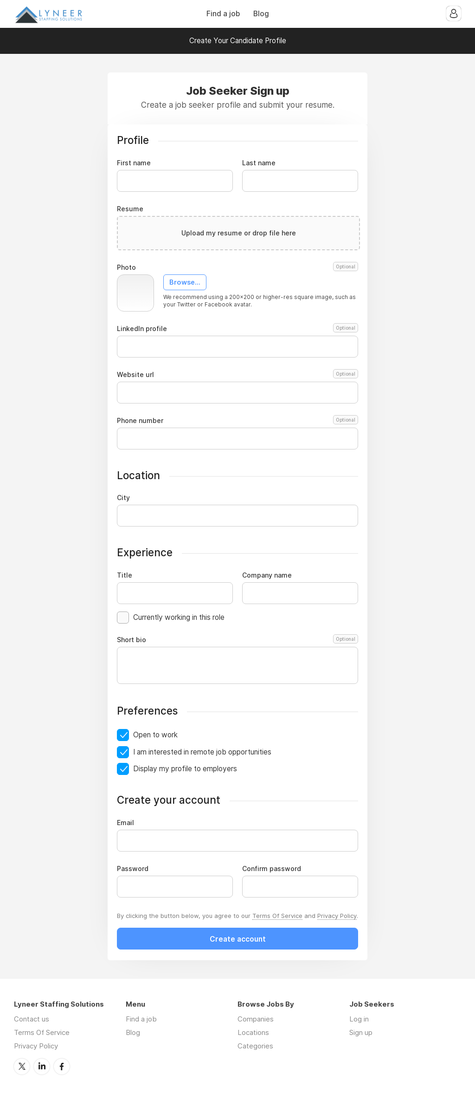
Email (125, 823)
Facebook (62, 1066)
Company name (267, 575)
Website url (237, 374)
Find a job (223, 13)
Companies (256, 1019)
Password (132, 868)
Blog (261, 13)
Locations (253, 1032)
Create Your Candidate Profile (237, 40)
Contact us (31, 1019)
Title (124, 575)
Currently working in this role (179, 617)
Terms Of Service (277, 915)
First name (134, 163)
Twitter (22, 1066)
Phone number (237, 420)
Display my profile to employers (185, 768)
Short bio (237, 640)
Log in (359, 1019)
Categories (255, 1045)
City (123, 497)
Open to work (155, 734)
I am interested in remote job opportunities (202, 752)
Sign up (360, 1032)
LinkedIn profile (237, 328)
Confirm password (271, 868)
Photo (237, 267)
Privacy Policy (337, 915)
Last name (259, 163)
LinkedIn (42, 1066)
